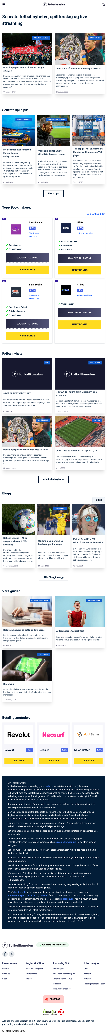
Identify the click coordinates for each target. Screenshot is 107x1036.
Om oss (87, 968)
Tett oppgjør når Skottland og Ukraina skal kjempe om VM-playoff (88, 152)
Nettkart (87, 978)
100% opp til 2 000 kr (27, 257)
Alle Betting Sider (96, 214)
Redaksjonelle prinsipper (94, 984)
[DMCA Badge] (50, 1012)
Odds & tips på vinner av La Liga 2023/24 (76, 450)
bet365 (43, 895)
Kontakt (87, 973)
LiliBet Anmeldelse (85, 233)
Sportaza (24, 895)
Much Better (82, 750)
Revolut (9, 750)
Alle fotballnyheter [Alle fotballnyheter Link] (53, 479)
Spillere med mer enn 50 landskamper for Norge (50, 542)
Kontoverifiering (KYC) (62, 978)
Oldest (98, 500)
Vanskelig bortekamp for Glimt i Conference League (51, 152)
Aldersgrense (31, 973)
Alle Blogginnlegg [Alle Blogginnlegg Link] (54, 577)
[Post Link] (18, 733)
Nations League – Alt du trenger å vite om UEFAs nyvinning (15, 541)
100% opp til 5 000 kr (80, 258)
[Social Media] (5, 954)
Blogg (4, 978)
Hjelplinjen (57, 984)
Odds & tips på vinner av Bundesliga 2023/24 (78, 68)
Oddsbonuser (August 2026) (70, 631)
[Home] (19, 945)
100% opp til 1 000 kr (27, 324)
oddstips (49, 786)
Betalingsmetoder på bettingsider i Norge (24, 630)
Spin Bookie (35, 285)
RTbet (80, 285)
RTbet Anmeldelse (84, 295)
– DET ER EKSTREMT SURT (17, 393)
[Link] (27, 49)
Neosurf (44, 750)
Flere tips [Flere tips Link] (53, 193)
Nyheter (5, 968)
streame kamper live (65, 842)
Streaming (8, 684)
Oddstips (6, 973)
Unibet (33, 895)
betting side (20, 892)
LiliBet (80, 222)
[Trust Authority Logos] (61, 1012)
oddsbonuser (67, 899)
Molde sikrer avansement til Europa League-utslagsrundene (17, 153)
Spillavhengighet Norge (62, 989)
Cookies (28, 978)
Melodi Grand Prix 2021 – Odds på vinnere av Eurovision (88, 541)
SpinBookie (13, 895)
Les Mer (19, 761)
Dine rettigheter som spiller (64, 973)
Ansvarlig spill (58, 968)
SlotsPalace (35, 222)
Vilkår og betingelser (34, 968)
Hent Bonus (27, 270)
